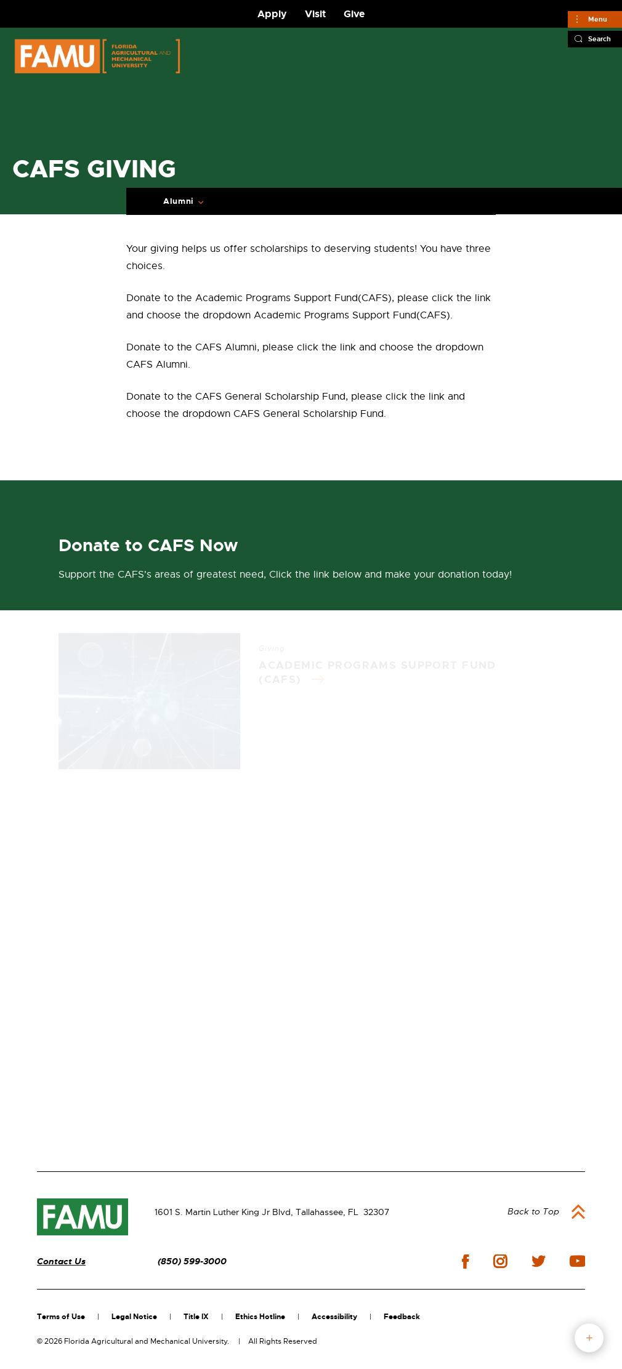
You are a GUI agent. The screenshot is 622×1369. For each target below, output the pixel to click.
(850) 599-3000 (192, 1261)
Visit (315, 13)
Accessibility (334, 1317)
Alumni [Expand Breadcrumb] (178, 201)
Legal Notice (134, 1317)
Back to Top (533, 1211)
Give (354, 13)
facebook (465, 1261)
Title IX (196, 1317)
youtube (577, 1261)
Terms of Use (61, 1317)
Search (599, 38)
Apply (272, 13)
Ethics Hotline (260, 1317)
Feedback (402, 1317)
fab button (589, 1337)
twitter (538, 1261)
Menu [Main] (597, 19)
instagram (500, 1261)
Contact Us (61, 1261)
